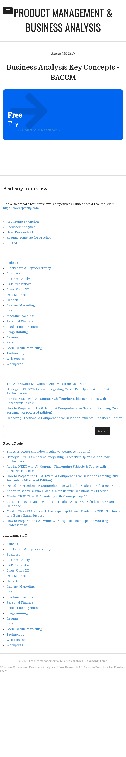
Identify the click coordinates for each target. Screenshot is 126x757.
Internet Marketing (21, 305)
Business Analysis (20, 278)
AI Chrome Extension (23, 221)
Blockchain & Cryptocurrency (29, 268)
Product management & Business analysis (63, 20)
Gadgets (13, 300)
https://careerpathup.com (21, 208)
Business (13, 273)
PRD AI (12, 243)
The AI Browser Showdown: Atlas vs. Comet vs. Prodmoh (49, 384)
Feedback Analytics (21, 227)
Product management (23, 326)
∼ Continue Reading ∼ (39, 130)
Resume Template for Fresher (29, 237)
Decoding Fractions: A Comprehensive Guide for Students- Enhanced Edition (64, 418)
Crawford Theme (96, 661)
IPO (9, 310)
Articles (12, 262)
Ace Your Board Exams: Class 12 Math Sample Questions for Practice (57, 491)
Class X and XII (18, 289)
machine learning (20, 316)
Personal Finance (20, 321)
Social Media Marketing (24, 348)
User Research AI (20, 232)
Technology (15, 353)
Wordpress (15, 364)
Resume (12, 337)
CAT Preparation (19, 284)
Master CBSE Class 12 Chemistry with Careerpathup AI (47, 496)
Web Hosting (16, 358)
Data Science (16, 294)
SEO (10, 342)
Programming (17, 332)
